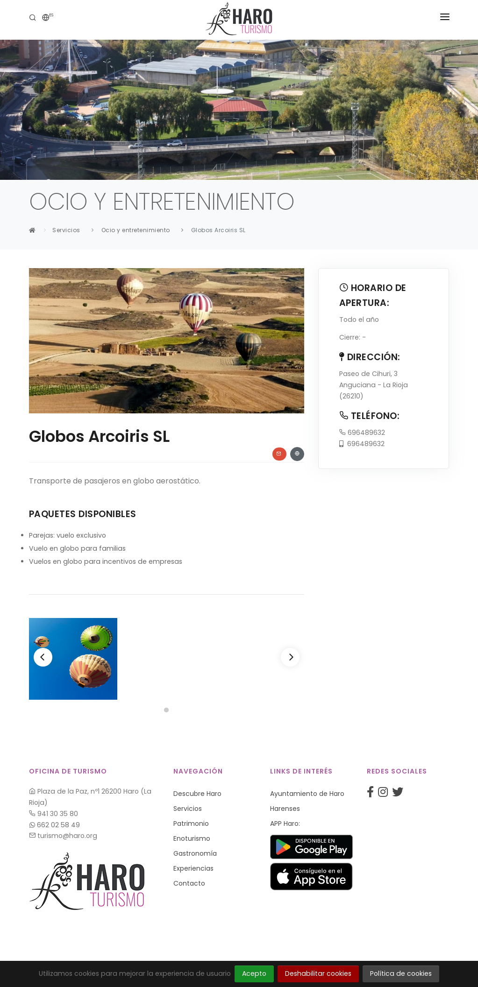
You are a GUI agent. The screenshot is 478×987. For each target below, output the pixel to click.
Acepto (254, 973)
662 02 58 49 (54, 825)
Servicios (66, 230)
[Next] (290, 657)
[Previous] (43, 657)
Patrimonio (191, 823)
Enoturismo (191, 838)
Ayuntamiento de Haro (307, 793)
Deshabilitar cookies (318, 973)
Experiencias (193, 868)
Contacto (189, 883)
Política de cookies (401, 973)
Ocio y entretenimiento (135, 230)
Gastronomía (195, 853)
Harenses (285, 808)
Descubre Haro (197, 793)
